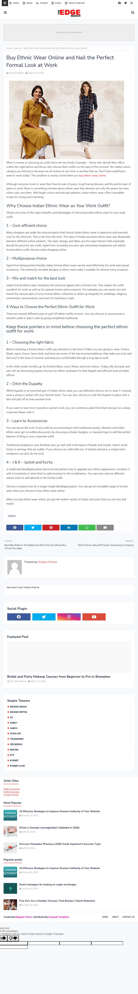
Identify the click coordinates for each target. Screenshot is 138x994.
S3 (11, 717)
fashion (17, 48)
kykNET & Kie (17, 765)
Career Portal (11, 795)
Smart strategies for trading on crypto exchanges (47, 884)
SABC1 (13, 722)
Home (14, 3)
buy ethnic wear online (92, 175)
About (27, 3)
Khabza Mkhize (16, 73)
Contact (42, 3)
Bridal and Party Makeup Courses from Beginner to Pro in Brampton (59, 677)
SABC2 (13, 728)
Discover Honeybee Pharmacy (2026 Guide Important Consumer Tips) (60, 844)
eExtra (14, 749)
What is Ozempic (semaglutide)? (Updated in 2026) (49, 827)
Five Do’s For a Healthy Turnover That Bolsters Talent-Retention (57, 901)
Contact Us (128, 917)
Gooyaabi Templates (58, 917)
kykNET (14, 760)
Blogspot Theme (23, 917)
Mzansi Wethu (18, 712)
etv (12, 755)
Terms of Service (74, 3)
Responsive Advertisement (69, 32)
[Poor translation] (13, 938)
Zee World (16, 744)
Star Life (15, 733)
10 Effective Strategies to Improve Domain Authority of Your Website (59, 811)
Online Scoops (11, 792)
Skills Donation (12, 789)
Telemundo (17, 739)
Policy (56, 3)
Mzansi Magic (18, 706)
